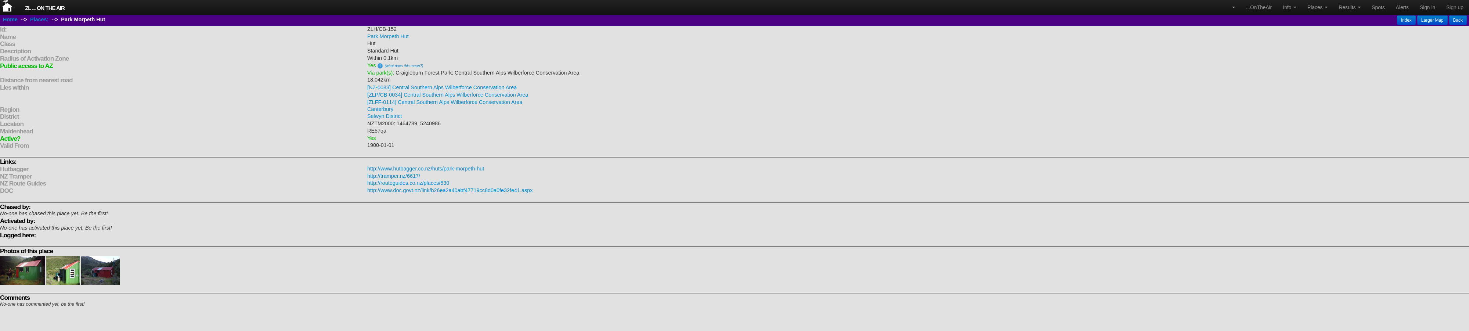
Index (1406, 20)
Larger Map (1432, 20)
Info (1289, 7)
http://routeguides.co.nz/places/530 (408, 183)
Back (1458, 20)
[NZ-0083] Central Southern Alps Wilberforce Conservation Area (442, 87)
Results (1350, 7)
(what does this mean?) (404, 66)
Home (10, 19)
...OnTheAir (1259, 7)
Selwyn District (384, 116)
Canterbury (380, 109)
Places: (39, 19)
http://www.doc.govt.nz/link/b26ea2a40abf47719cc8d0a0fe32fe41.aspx (450, 190)
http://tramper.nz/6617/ (393, 176)
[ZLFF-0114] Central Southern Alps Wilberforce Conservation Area (444, 102)
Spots (1378, 7)
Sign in (1427, 7)
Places (1317, 7)
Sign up (1454, 7)
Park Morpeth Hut (388, 36)
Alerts (1402, 7)
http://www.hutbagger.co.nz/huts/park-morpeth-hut (425, 169)
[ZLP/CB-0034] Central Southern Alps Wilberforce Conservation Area (447, 95)
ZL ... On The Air (45, 8)
